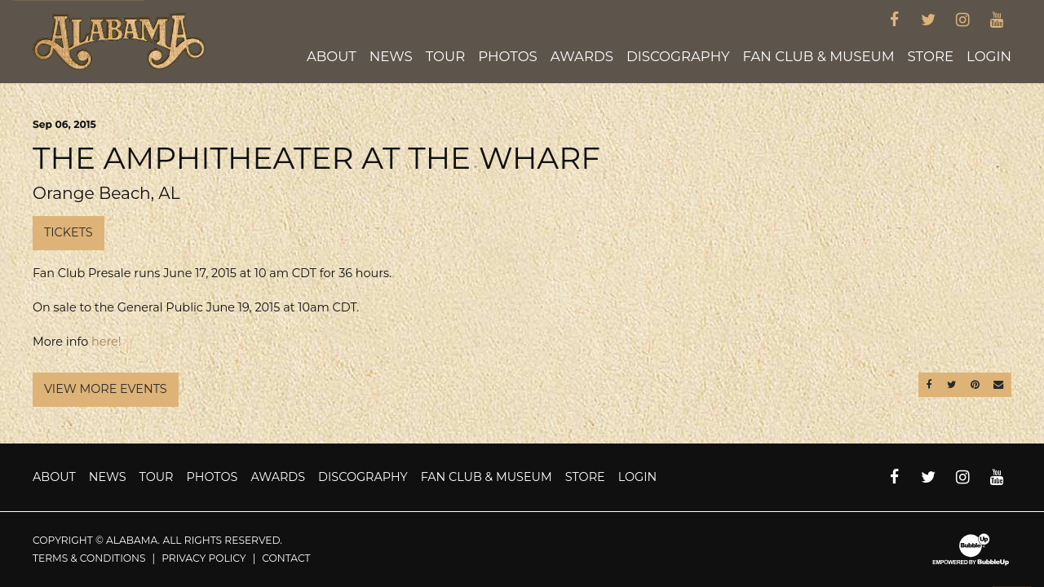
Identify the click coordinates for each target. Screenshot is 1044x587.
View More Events (105, 389)
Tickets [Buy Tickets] (68, 232)
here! (106, 341)
